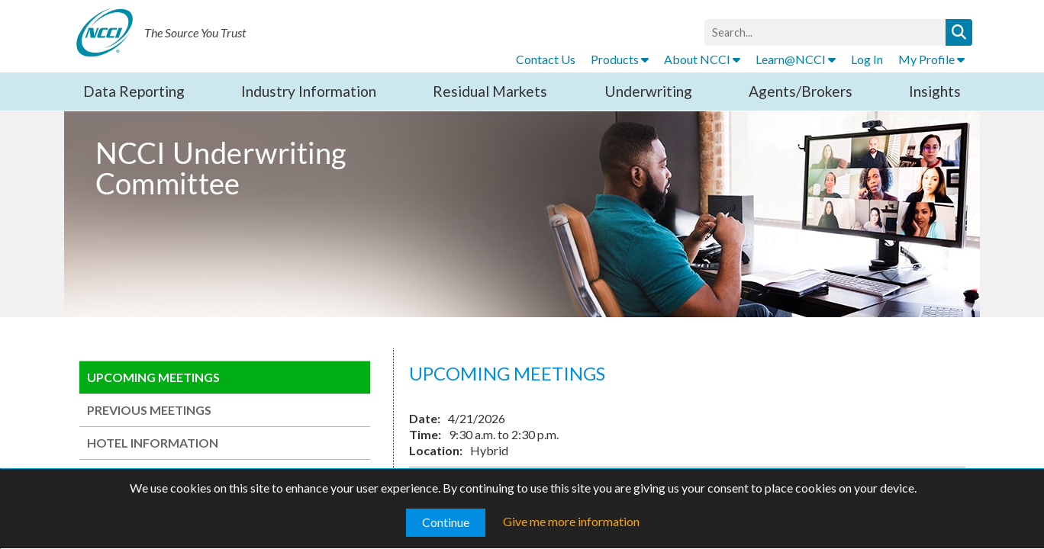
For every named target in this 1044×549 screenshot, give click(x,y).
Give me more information (571, 521)
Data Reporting (134, 91)
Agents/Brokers (800, 91)
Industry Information (308, 91)
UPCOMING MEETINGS (153, 377)
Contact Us (545, 59)
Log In (867, 59)
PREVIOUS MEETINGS (149, 410)
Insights (935, 91)
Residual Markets (490, 91)
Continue (445, 522)
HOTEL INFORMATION (152, 442)
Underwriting (648, 91)
